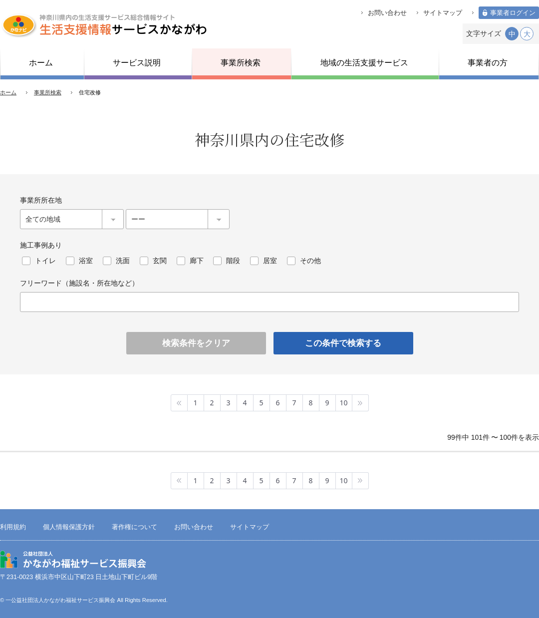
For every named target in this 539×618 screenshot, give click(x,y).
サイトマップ (442, 12)
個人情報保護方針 (69, 527)
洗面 (123, 261)
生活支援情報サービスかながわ (103, 24)
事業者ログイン (513, 12)
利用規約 (13, 527)
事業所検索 (47, 92)
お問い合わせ (387, 12)
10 (343, 402)
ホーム (8, 92)
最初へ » (179, 402)
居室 (270, 261)
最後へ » (360, 402)
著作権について (134, 527)
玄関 (160, 261)
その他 (310, 261)
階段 (233, 261)
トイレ (45, 261)
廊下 (197, 261)
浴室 (86, 261)
